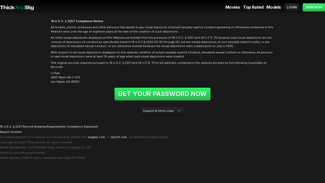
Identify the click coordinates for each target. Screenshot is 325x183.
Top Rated (253, 7)
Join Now (313, 7)
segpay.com (96, 137)
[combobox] (162, 110)
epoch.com (119, 137)
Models (273, 7)
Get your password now (162, 94)
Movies (232, 7)
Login (292, 7)
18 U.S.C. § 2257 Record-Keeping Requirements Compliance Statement (49, 126)
